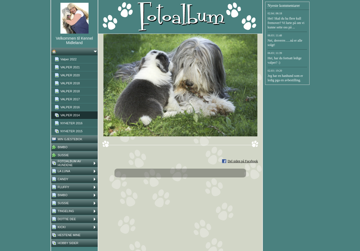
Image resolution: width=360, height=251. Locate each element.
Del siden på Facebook (243, 161)
